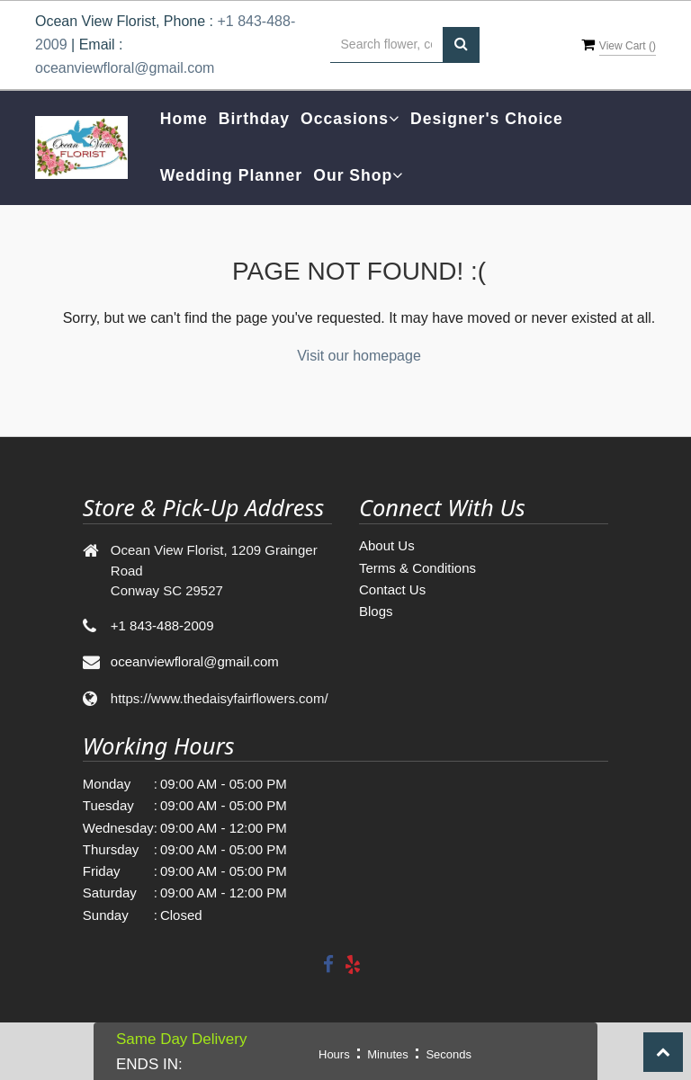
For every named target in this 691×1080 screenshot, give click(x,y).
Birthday (254, 119)
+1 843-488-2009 (162, 625)
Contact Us (392, 589)
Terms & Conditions (417, 568)
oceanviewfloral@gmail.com (124, 68)
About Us (387, 545)
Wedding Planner (231, 175)
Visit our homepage (359, 355)
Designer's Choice (486, 119)
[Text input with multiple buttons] (386, 45)
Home (184, 119)
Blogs (376, 611)
